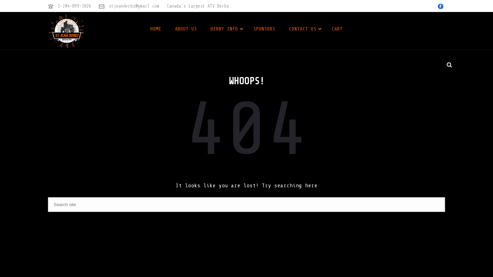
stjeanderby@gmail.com (134, 6)
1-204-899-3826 (74, 6)
